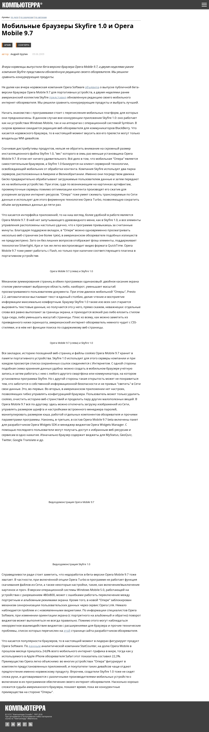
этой (67, 631)
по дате (14, 17)
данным (35, 646)
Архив (7, 45)
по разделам (26, 17)
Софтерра (23, 45)
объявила (92, 87)
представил (57, 97)
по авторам (41, 17)
